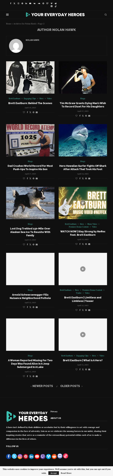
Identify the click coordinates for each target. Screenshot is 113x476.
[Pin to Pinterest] (33, 112)
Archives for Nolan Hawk (24, 23)
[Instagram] (18, 3)
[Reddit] (56, 3)
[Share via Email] (37, 112)
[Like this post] (24, 112)
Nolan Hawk (32, 40)
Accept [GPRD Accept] (53, 473)
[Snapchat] (43, 3)
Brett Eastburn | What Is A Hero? (83, 360)
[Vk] (34, 3)
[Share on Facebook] (27, 112)
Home (8, 23)
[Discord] (51, 6)
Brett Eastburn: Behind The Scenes (30, 103)
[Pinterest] (22, 3)
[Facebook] (10, 3)
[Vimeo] (51, 3)
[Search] (105, 15)
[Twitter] (14, 3)
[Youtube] (30, 3)
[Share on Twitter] (30, 112)
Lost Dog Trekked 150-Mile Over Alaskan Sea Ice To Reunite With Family (30, 232)
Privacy (54, 411)
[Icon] (30, 77)
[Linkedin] (26, 3)
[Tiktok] (56, 6)
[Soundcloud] (39, 3)
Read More (66, 473)
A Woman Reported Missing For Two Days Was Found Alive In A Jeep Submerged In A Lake (30, 364)
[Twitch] (47, 3)
